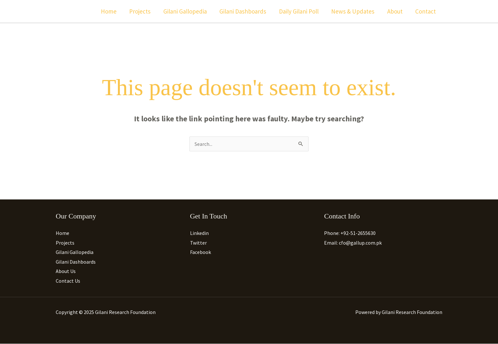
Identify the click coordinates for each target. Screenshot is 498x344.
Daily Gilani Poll (300, 11)
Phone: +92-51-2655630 (350, 233)
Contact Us (68, 281)
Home (112, 11)
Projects (143, 11)
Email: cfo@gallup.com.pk (353, 242)
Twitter (198, 242)
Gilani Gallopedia (187, 11)
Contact (426, 11)
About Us (66, 271)
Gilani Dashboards (245, 11)
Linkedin (199, 233)
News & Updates (354, 11)
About (395, 11)
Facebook (200, 252)
